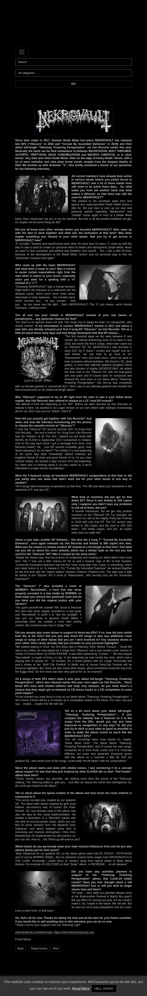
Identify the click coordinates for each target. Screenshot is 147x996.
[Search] (73, 62)
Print (56, 948)
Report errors (39, 948)
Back (21, 948)
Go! (73, 83)
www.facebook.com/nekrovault (33, 932)
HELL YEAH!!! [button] (104, 988)
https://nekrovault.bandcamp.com (74, 932)
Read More (81, 988)
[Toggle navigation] (21, 52)
